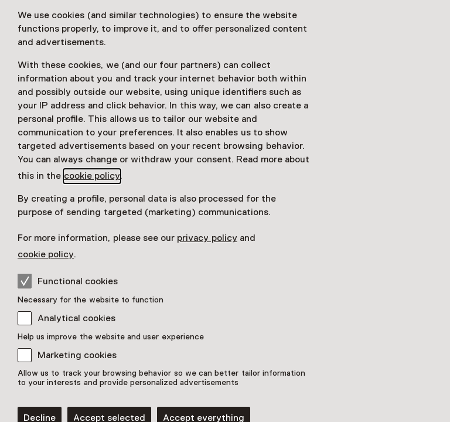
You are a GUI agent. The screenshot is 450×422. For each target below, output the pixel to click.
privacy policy (207, 238)
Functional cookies (68, 281)
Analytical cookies (76, 318)
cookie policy (92, 176)
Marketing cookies (77, 355)
